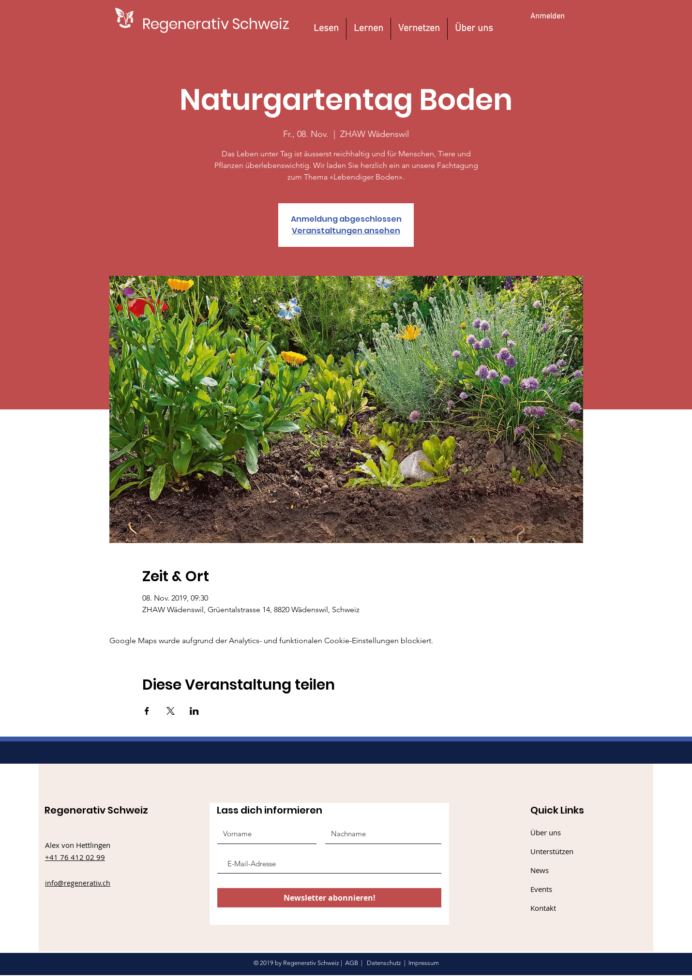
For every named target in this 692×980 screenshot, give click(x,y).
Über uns (545, 832)
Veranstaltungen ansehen (346, 230)
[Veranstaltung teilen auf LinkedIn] (194, 711)
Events (541, 889)
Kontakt (543, 908)
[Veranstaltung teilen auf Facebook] (146, 711)
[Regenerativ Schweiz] (215, 24)
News (539, 870)
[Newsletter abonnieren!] (329, 897)
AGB (351, 962)
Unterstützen (551, 851)
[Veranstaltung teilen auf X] (170, 711)
